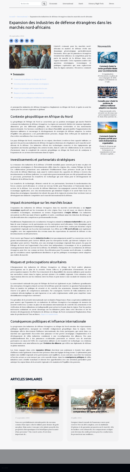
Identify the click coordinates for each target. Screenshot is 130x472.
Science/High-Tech (96, 4)
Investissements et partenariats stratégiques (31, 84)
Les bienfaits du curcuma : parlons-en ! (37, 408)
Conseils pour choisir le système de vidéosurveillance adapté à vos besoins (108, 104)
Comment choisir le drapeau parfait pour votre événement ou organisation (108, 139)
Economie (53, 4)
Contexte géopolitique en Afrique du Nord (30, 79)
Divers (111, 4)
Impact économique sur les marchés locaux (30, 88)
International (68, 4)
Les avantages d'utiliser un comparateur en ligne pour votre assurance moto (90, 411)
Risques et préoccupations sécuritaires (29, 93)
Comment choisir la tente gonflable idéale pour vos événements (107, 68)
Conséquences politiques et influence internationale (34, 98)
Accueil (12, 17)
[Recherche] (30, 4)
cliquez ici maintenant (49, 314)
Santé (81, 4)
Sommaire (18, 74)
